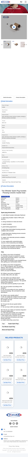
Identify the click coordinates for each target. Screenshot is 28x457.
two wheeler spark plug (8, 326)
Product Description (20, 97)
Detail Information (7, 97)
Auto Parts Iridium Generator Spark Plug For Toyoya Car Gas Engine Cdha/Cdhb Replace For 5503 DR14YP (7, 356)
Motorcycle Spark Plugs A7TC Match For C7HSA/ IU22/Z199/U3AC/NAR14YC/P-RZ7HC (7, 401)
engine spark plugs (13, 323)
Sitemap (17, 446)
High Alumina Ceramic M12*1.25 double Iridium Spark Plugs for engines (7, 379)
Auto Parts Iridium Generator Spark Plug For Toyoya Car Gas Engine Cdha (20, 356)
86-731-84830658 (8, 431)
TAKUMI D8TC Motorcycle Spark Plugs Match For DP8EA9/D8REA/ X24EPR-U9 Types (21, 379)
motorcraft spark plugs (8, 329)
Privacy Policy (12, 446)
